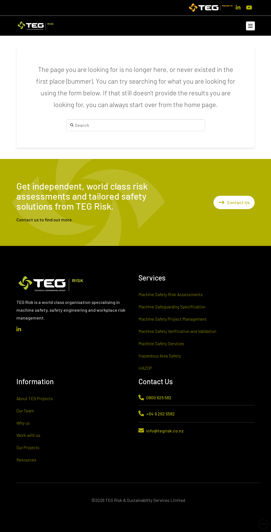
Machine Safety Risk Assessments (170, 294)
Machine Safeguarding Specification (171, 306)
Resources (26, 459)
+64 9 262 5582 (160, 413)
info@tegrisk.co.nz (165, 430)
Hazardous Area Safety (159, 355)
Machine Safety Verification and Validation (177, 331)
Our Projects (27, 447)
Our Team (25, 410)
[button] (250, 25)
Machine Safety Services (161, 343)
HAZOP (145, 368)
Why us (23, 422)
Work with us (28, 435)
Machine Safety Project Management (172, 318)
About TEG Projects (34, 398)
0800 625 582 (158, 397)
